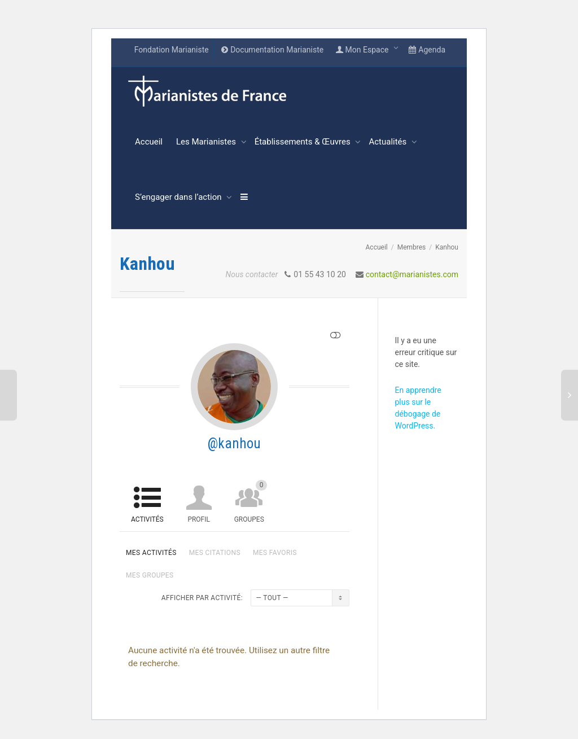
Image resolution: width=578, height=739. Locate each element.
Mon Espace (363, 49)
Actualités (389, 142)
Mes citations (214, 553)
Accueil (149, 142)
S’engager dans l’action (179, 197)
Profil (198, 519)
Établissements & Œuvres (304, 142)
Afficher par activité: (202, 598)
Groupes (251, 501)
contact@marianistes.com (412, 274)
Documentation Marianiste (272, 49)
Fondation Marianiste (171, 49)
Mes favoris (275, 553)
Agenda (427, 49)
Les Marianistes (207, 142)
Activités (147, 519)
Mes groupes (149, 575)
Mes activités (151, 553)
